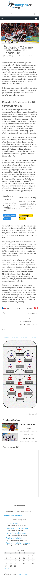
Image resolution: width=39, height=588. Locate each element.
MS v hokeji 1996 (12, 523)
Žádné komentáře (24, 431)
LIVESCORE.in (24, 574)
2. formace (15, 337)
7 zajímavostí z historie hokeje (17, 528)
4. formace (33, 337)
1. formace (6, 337)
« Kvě (7, 568)
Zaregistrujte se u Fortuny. (26, 217)
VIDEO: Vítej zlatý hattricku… (16, 533)
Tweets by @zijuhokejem (13, 515)
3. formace (24, 337)
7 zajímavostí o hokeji (14, 538)
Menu (3, 18)
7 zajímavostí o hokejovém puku (18, 543)
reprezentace (18, 56)
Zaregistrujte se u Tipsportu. (9, 217)
